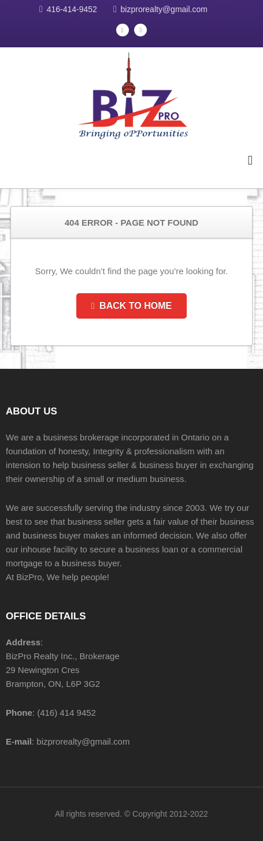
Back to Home (131, 306)
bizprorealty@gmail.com (164, 9)
